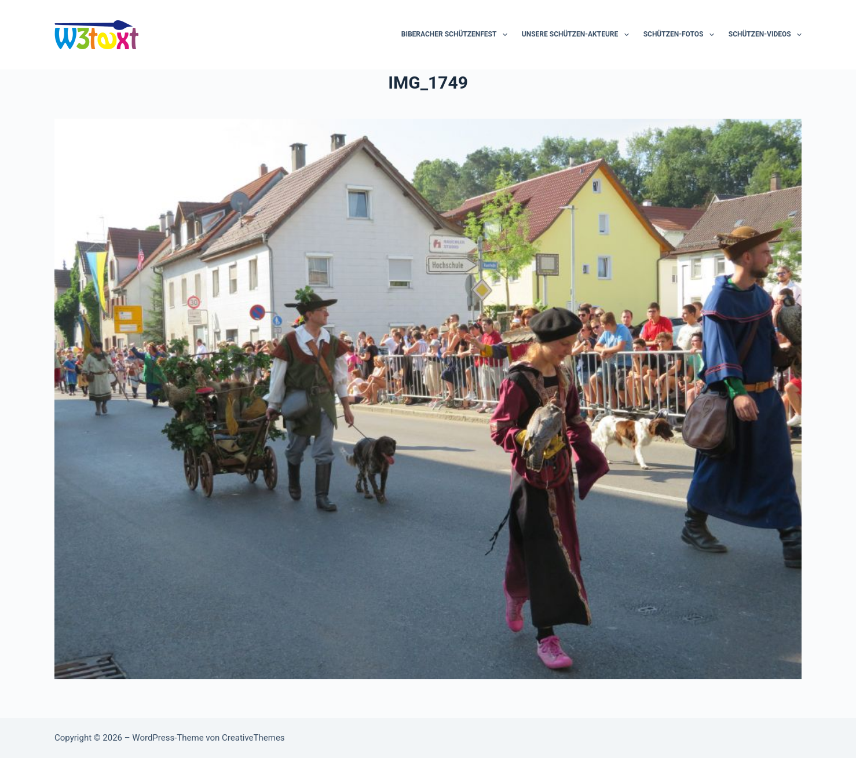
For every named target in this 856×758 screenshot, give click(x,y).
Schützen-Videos (765, 35)
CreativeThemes (253, 738)
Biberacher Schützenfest (456, 35)
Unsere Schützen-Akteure (578, 35)
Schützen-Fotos (681, 35)
